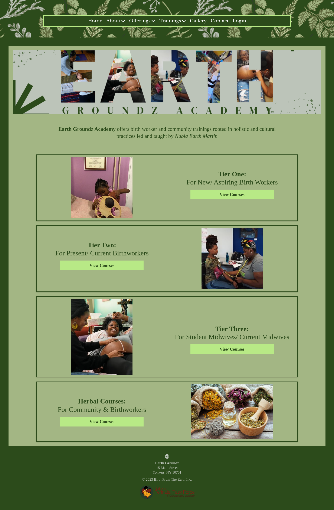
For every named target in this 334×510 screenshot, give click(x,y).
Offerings (142, 21)
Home (95, 21)
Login (239, 21)
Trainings (172, 21)
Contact (220, 21)
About (115, 21)
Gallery (198, 21)
